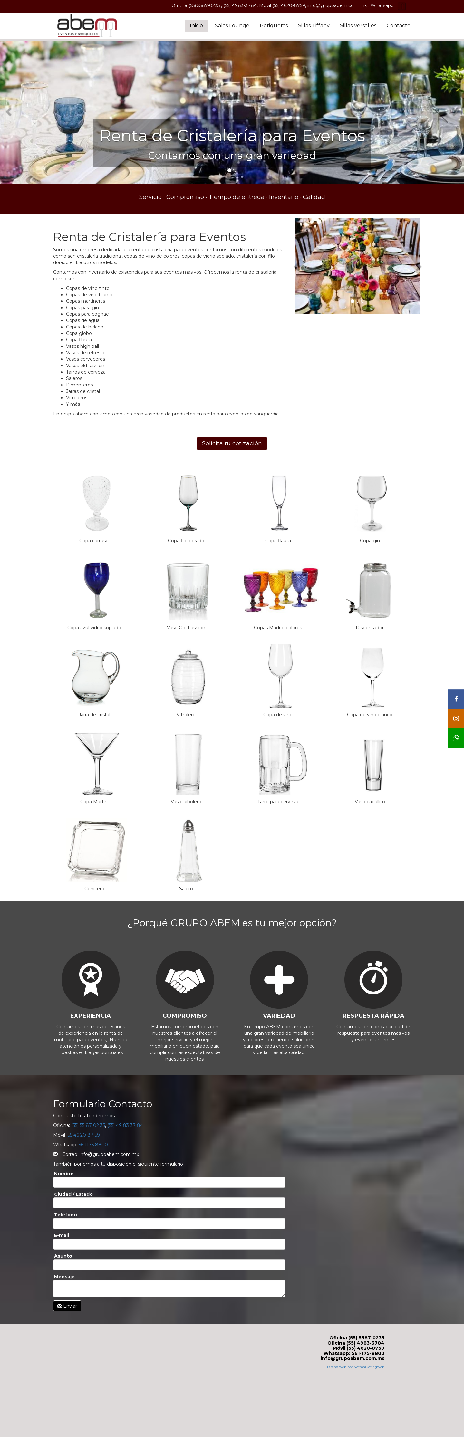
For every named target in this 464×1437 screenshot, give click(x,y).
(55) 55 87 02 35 (88, 1125)
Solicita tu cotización (232, 443)
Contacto (399, 26)
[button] (9, 111)
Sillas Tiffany (314, 26)
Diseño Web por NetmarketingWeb (355, 1367)
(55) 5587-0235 (204, 5)
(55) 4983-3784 (240, 5)
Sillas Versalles (358, 26)
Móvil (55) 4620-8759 (282, 5)
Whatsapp (382, 5)
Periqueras (274, 26)
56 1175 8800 (93, 1144)
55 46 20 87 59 (84, 1135)
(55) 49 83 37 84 (125, 1125)
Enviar (67, 1306)
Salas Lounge (232, 26)
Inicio (196, 26)
